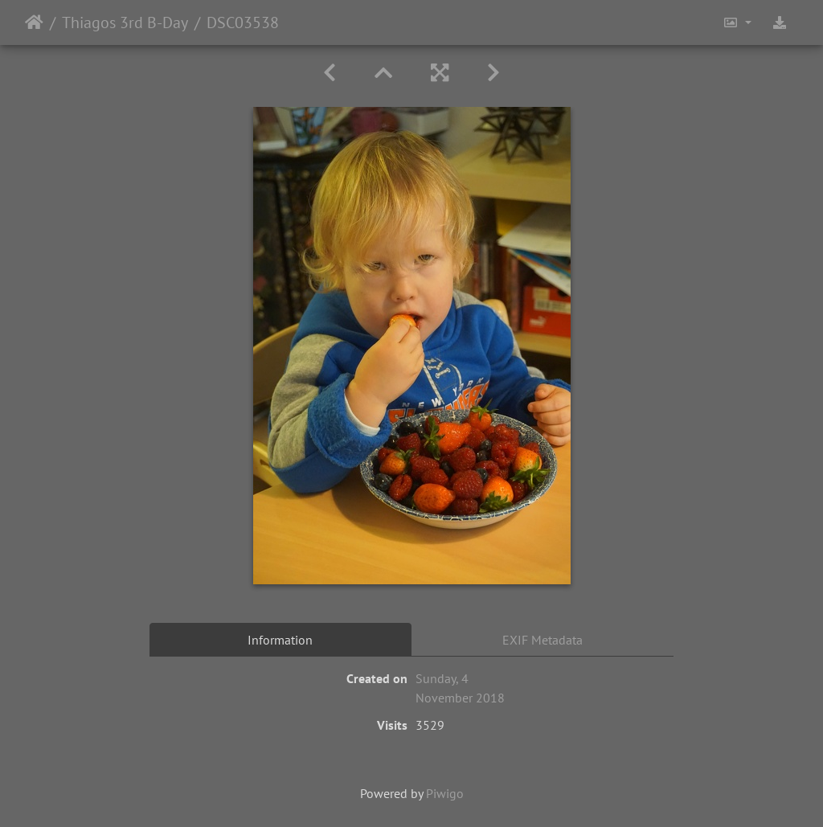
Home (34, 22)
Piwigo (445, 793)
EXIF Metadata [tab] (542, 640)
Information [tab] (280, 640)
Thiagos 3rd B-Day (125, 22)
